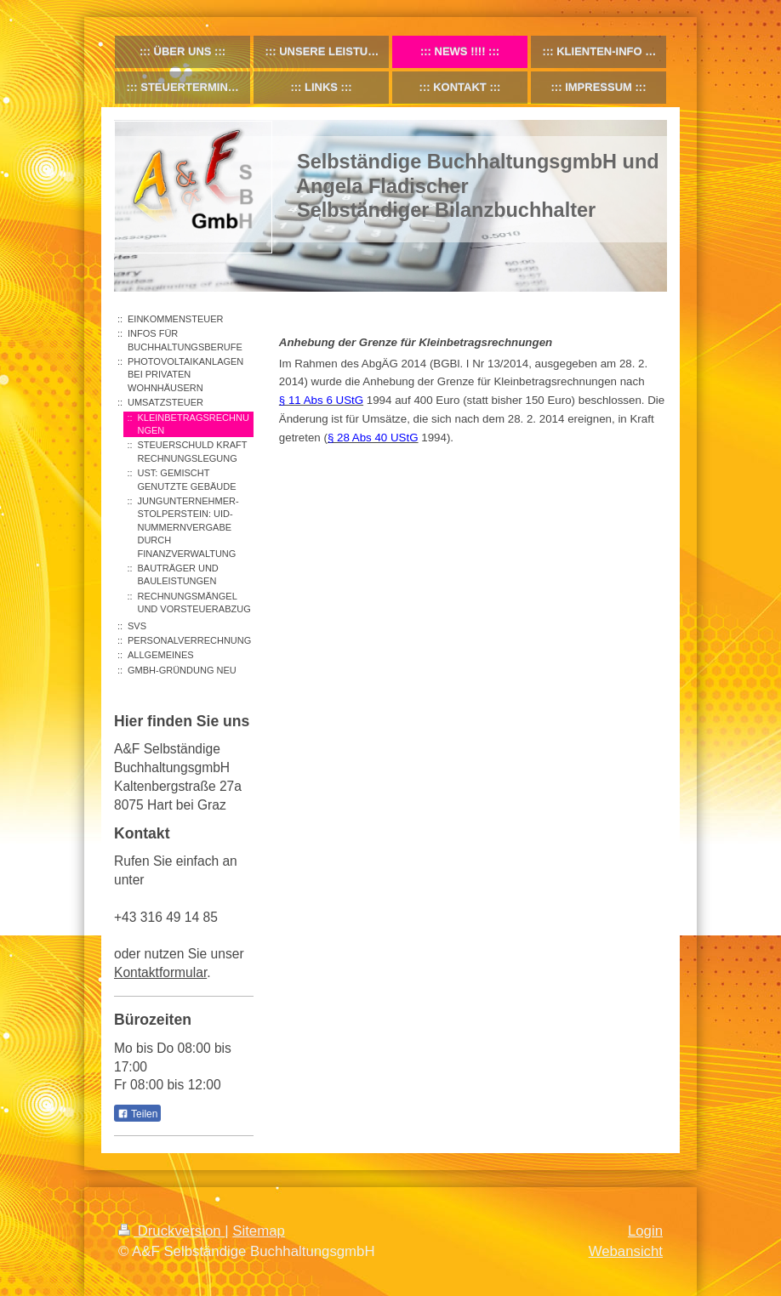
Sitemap (258, 1231)
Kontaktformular (160, 972)
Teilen (137, 1114)
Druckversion (171, 1231)
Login (645, 1231)
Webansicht (626, 1251)
